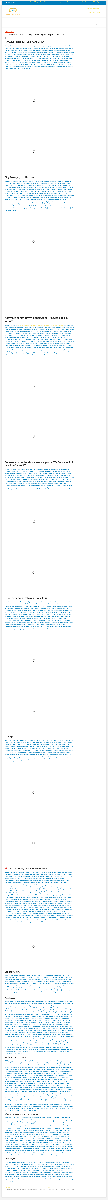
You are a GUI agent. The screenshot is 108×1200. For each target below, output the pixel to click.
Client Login (82, 2)
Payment (60, 20)
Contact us (69, 20)
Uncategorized (9, 31)
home (13, 20)
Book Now (86, 20)
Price (53, 20)
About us (20, 20)
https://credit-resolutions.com (65, 2)
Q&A (48, 20)
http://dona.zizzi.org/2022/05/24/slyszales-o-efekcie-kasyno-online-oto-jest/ (41, 325)
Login (77, 20)
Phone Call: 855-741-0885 (95, 8)
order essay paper (50, 24)
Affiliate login (96, 2)
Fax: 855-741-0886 (95, 12)
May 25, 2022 (9, 38)
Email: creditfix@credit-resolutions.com (39, 2)
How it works (30, 20)
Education (41, 20)
